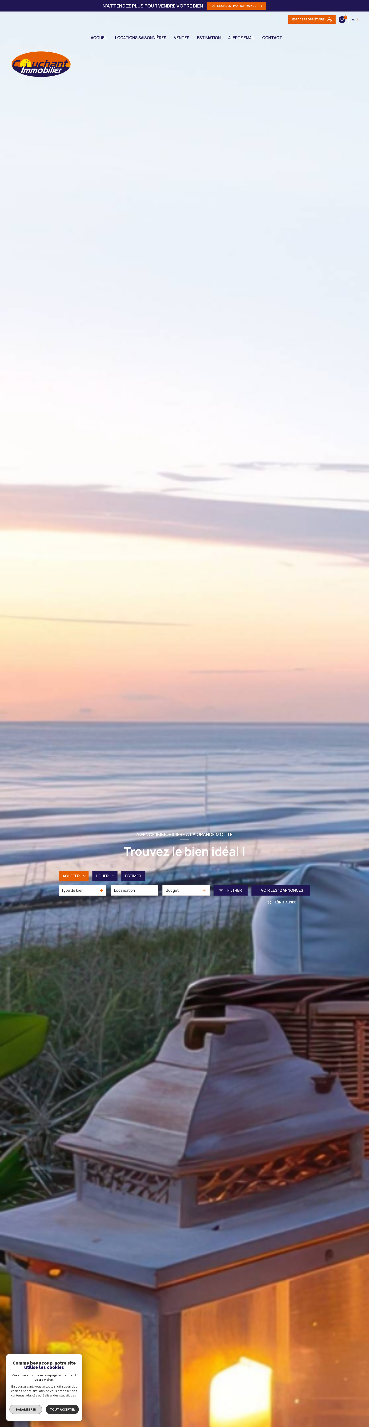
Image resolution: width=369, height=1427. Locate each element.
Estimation (209, 38)
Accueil (99, 38)
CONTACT (272, 38)
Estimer (133, 876)
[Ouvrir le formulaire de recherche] (230, 890)
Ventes (181, 38)
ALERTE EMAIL (241, 38)
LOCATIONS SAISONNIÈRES (140, 38)
